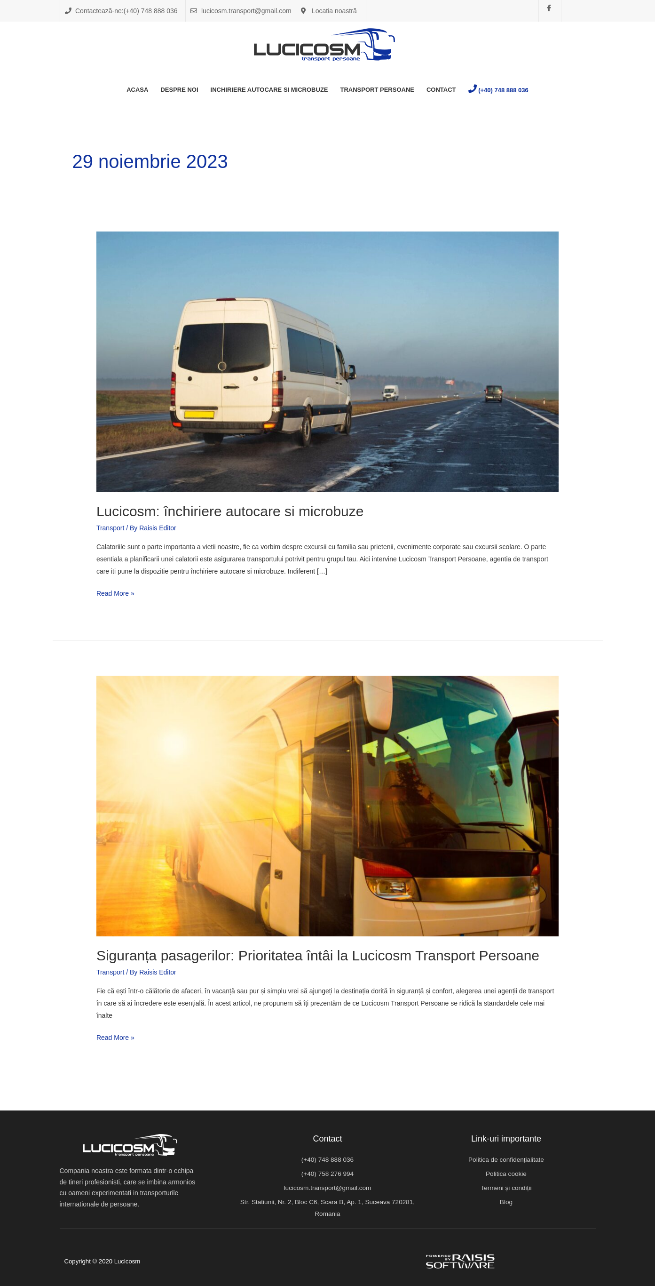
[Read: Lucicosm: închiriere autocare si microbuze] (327, 361)
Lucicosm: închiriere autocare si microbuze (232, 511)
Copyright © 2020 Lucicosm (104, 1261)
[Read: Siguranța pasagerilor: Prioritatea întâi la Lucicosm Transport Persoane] (327, 805)
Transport (110, 528)
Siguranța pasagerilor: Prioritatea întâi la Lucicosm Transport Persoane (317, 955)
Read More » (115, 592)
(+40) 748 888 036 (503, 89)
